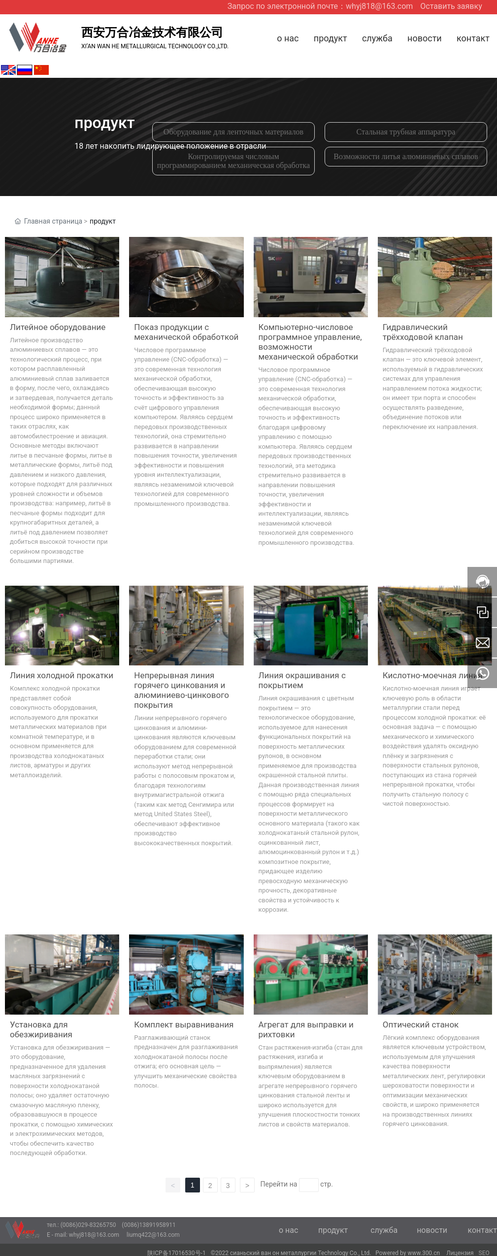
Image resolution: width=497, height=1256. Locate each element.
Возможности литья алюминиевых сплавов (405, 156)
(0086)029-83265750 (88, 1225)
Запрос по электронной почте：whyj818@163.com (320, 6)
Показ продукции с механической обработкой (186, 332)
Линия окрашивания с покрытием (302, 680)
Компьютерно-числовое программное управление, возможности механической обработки (310, 342)
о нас (288, 1230)
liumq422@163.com (153, 1234)
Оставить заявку (451, 6)
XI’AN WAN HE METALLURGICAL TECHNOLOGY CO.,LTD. (155, 46)
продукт (104, 122)
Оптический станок (421, 1024)
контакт (482, 1230)
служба (384, 1230)
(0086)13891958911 (148, 1225)
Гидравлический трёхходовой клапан (423, 332)
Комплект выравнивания (183, 1024)
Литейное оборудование (57, 327)
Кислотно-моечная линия (433, 675)
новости (432, 1230)
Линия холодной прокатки (61, 675)
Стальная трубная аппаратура (406, 132)
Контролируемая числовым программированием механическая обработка (233, 160)
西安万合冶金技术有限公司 (152, 32)
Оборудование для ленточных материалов (233, 132)
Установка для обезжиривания (41, 1029)
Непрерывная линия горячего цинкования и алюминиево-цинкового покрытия (181, 690)
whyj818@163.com (94, 1234)
